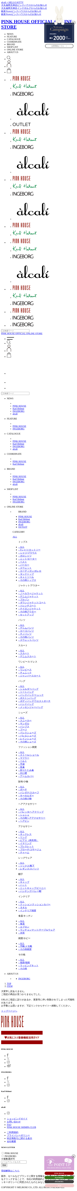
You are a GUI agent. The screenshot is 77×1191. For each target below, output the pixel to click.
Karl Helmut (18, 408)
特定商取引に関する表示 (19, 1138)
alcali (15, 414)
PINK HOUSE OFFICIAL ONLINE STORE (21, 333)
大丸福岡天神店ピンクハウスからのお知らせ (24, 5)
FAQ (9, 1124)
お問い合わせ (14, 1122)
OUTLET (22, 527)
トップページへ (9, 1011)
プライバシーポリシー (18, 1135)
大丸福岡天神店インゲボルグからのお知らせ (24, 8)
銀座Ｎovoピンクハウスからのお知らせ (21, 11)
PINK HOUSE (19, 406)
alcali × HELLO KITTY (12, 2)
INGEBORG (19, 411)
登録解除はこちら (10, 1170)
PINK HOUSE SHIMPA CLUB (21, 1127)
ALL (15, 537)
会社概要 (11, 1141)
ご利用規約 (12, 1132)
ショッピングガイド (17, 1119)
